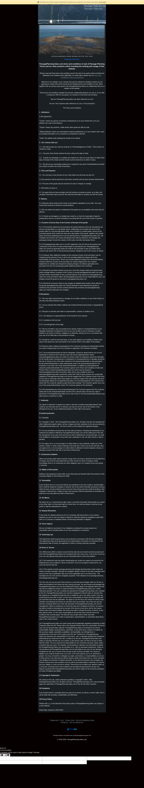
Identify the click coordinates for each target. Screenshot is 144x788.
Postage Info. (54, 720)
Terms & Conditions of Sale (84, 720)
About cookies (102, 2)
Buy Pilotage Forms (43, 4)
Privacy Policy (70, 720)
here (49, 703)
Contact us (64, 722)
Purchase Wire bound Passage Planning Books (92, 4)
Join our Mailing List (76, 722)
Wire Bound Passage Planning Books (71, 4)
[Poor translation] (7, 755)
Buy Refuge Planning (55, 4)
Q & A (62, 720)
